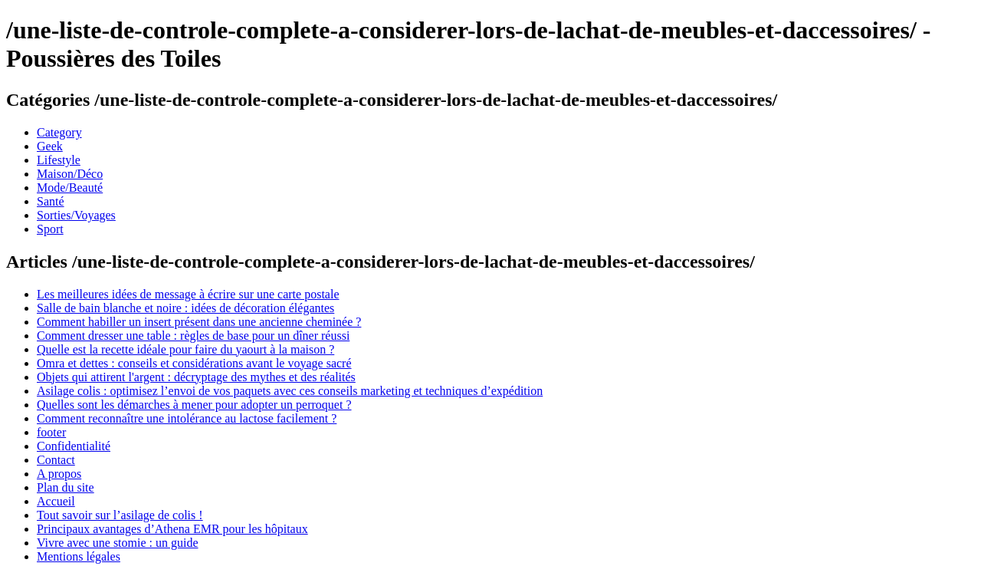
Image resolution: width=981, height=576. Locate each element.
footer (51, 432)
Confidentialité (73, 446)
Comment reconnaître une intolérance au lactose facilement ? (186, 418)
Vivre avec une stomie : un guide (117, 542)
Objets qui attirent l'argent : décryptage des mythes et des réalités (196, 376)
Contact (56, 459)
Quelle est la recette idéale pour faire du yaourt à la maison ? (185, 349)
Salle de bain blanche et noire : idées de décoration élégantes (185, 307)
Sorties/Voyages (76, 215)
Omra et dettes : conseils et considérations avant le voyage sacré (194, 363)
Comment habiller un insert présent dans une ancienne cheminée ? (199, 321)
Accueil (56, 501)
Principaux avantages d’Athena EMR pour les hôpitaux (172, 528)
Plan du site (65, 487)
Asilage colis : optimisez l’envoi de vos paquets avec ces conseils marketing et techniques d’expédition (290, 390)
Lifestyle (58, 159)
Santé (50, 201)
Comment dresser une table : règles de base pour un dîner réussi (193, 335)
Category (59, 132)
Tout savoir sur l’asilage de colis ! (120, 515)
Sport (50, 228)
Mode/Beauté (70, 187)
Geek (50, 146)
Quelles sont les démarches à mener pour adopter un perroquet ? (194, 404)
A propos (59, 473)
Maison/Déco (70, 173)
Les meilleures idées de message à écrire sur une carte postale (188, 294)
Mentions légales (78, 556)
